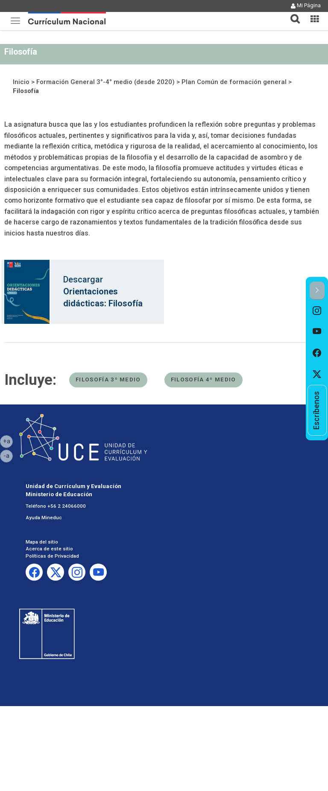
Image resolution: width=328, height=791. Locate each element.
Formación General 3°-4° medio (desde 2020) (105, 82)
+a (8, 440)
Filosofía (26, 91)
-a (8, 455)
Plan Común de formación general (234, 82)
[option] (317, 310)
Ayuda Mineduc (44, 518)
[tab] (292, 13)
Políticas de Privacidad (52, 556)
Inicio (21, 82)
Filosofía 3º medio (108, 379)
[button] (292, 13)
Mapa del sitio (42, 542)
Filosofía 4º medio (203, 379)
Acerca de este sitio (49, 549)
